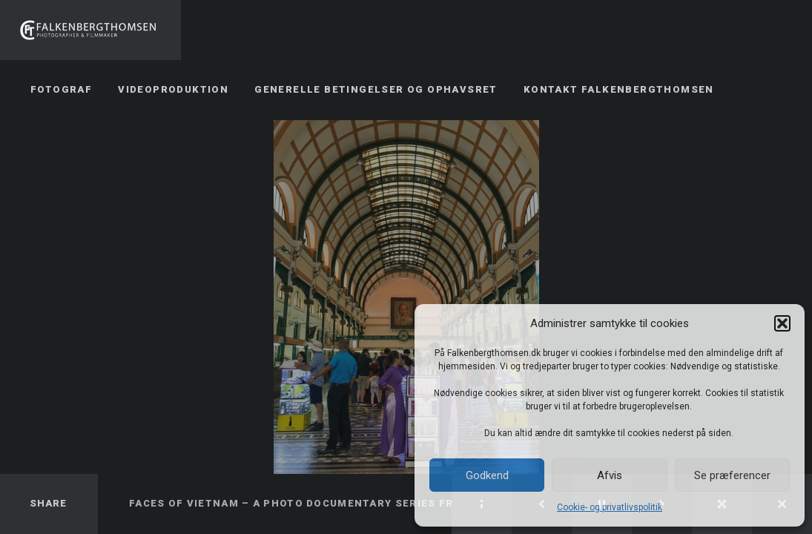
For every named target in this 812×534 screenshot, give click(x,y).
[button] (782, 323)
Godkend (487, 475)
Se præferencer (732, 475)
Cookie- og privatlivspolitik (609, 507)
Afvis (609, 475)
